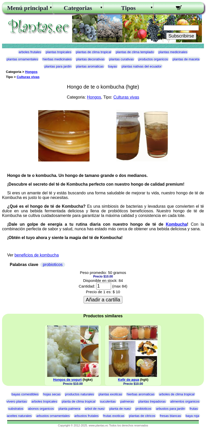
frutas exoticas (113, 416)
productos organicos (153, 59)
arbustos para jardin (170, 409)
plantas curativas (121, 59)
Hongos (31, 72)
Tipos (128, 8)
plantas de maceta (186, 59)
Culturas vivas (28, 77)
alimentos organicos (185, 401)
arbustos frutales (86, 416)
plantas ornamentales (22, 59)
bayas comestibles (25, 394)
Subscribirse (181, 36)
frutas (194, 409)
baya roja (192, 416)
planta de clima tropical (78, 401)
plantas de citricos (142, 416)
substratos (15, 409)
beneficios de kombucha (36, 255)
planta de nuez (120, 409)
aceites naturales (19, 416)
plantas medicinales (173, 52)
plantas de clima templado (135, 52)
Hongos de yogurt (67, 380)
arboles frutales (30, 52)
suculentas (108, 401)
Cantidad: (87, 286)
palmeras (127, 401)
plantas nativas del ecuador (142, 66)
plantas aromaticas (89, 66)
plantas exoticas (110, 394)
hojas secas (52, 394)
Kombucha (176, 224)
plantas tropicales (58, 52)
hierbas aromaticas (140, 394)
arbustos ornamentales (53, 416)
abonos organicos (41, 409)
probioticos (53, 264)
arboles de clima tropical (176, 394)
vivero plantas (17, 401)
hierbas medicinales (57, 59)
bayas (112, 66)
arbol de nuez (95, 409)
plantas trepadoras (152, 401)
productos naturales (79, 394)
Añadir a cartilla (103, 299)
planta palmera (69, 409)
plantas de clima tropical (93, 52)
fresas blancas (170, 416)
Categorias (78, 8)
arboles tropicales (44, 401)
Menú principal (27, 8)
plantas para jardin (57, 66)
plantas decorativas (90, 59)
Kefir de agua (128, 380)
